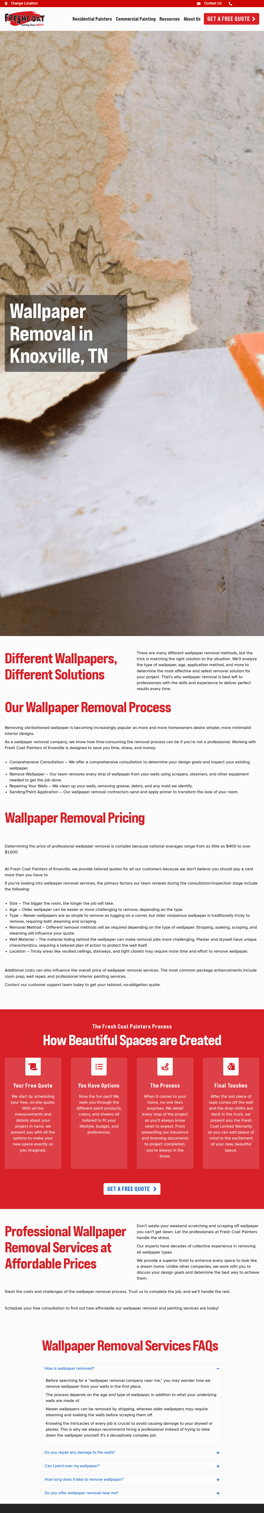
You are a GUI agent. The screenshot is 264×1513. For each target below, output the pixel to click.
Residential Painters (92, 19)
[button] (132, 1189)
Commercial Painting (136, 19)
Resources (169, 19)
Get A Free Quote (228, 19)
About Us (192, 19)
